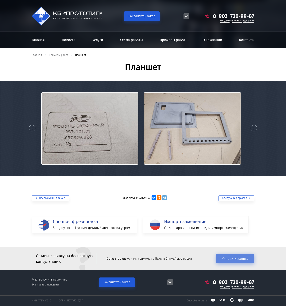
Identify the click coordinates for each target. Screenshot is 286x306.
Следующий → (236, 198)
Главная (37, 55)
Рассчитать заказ (141, 16)
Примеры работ (58, 55)
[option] (89, 128)
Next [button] (254, 128)
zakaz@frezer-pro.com (237, 21)
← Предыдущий (50, 198)
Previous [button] (32, 128)
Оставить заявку (235, 259)
